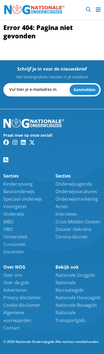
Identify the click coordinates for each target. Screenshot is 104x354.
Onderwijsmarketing (76, 199)
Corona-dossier (71, 237)
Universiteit (15, 237)
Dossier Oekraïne (73, 229)
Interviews (66, 214)
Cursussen (14, 244)
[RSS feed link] (5, 160)
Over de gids (16, 283)
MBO (8, 222)
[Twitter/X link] (32, 142)
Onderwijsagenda (73, 184)
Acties (61, 206)
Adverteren (15, 290)
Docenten (13, 252)
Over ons (12, 275)
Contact (11, 328)
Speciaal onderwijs (22, 199)
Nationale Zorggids (75, 275)
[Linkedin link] (23, 142)
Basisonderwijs (19, 191)
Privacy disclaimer (22, 298)
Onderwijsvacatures (76, 191)
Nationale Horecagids (78, 298)
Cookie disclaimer (21, 305)
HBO (8, 229)
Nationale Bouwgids (76, 305)
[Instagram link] (14, 142)
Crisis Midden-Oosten (77, 222)
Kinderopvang (18, 184)
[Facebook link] (6, 142)
